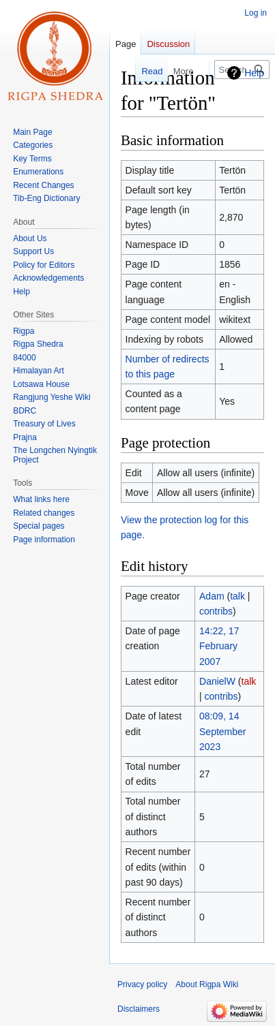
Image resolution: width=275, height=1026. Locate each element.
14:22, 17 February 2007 (219, 646)
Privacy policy (142, 984)
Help (254, 72)
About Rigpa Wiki (206, 984)
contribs (216, 611)
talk (237, 596)
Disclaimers (138, 1009)
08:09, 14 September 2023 (222, 731)
